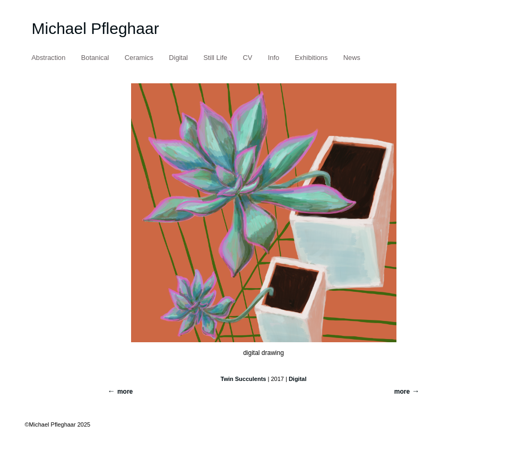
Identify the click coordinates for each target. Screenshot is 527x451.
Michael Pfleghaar (95, 28)
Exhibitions (311, 58)
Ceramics (139, 58)
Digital (178, 58)
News (351, 58)
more (402, 391)
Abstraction (48, 58)
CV (248, 58)
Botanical (95, 58)
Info (273, 58)
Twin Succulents (243, 379)
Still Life (215, 58)
